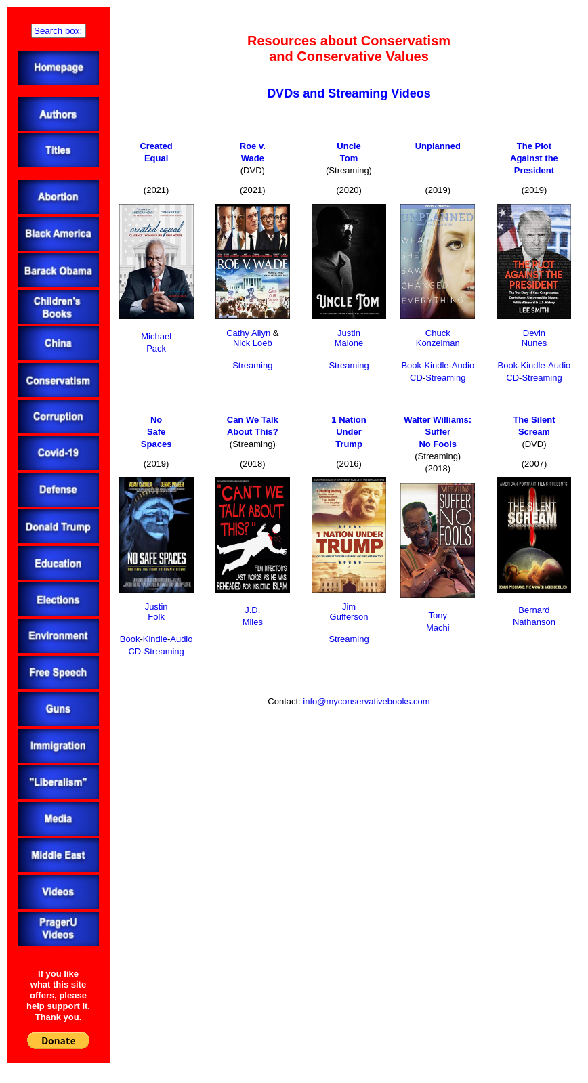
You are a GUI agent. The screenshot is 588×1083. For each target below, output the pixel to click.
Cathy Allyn (248, 333)
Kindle (436, 365)
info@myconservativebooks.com (366, 701)
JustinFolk (156, 611)
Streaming (252, 365)
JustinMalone (349, 338)
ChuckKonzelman (438, 338)
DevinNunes (534, 338)
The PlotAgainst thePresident (534, 158)
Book (411, 365)
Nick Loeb (252, 343)
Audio (463, 365)
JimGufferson (349, 611)
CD (416, 378)
